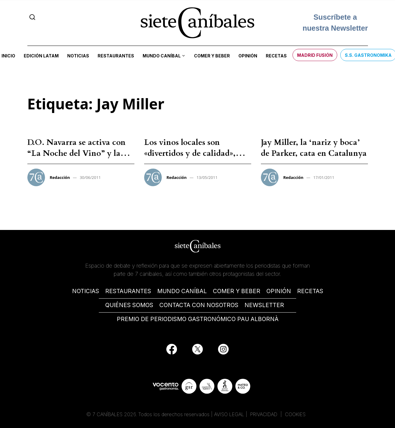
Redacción (60, 177)
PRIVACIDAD (264, 414)
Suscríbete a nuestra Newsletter (335, 22)
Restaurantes (116, 55)
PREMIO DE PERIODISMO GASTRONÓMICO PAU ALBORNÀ (198, 319)
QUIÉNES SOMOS (129, 305)
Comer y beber (212, 55)
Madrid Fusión (315, 55)
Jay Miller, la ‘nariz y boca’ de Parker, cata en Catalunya (314, 148)
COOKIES (295, 414)
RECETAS (310, 291)
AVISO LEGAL (229, 414)
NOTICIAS (85, 291)
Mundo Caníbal (162, 55)
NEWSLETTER (264, 305)
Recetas (276, 55)
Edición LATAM (41, 55)
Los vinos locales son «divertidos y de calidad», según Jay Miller (190, 153)
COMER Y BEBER (236, 291)
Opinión (247, 55)
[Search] (32, 17)
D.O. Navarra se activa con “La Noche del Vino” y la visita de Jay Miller (76, 153)
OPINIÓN (278, 291)
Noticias (78, 55)
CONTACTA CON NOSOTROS (198, 305)
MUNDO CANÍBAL (182, 291)
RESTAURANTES (128, 291)
